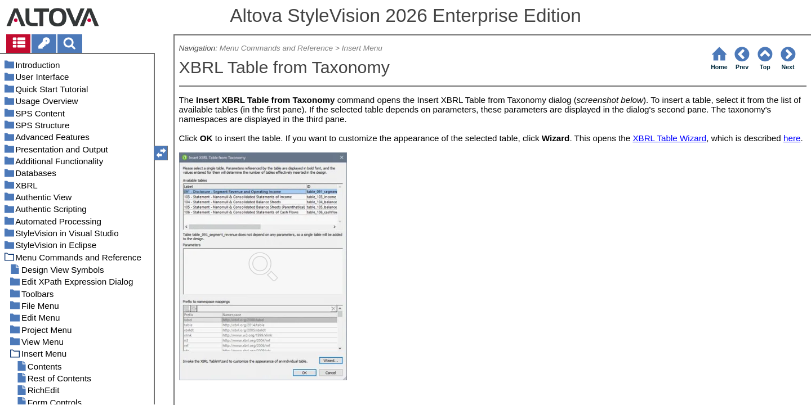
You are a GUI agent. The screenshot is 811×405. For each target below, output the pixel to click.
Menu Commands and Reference (276, 48)
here (791, 138)
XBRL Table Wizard (669, 138)
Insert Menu (362, 48)
